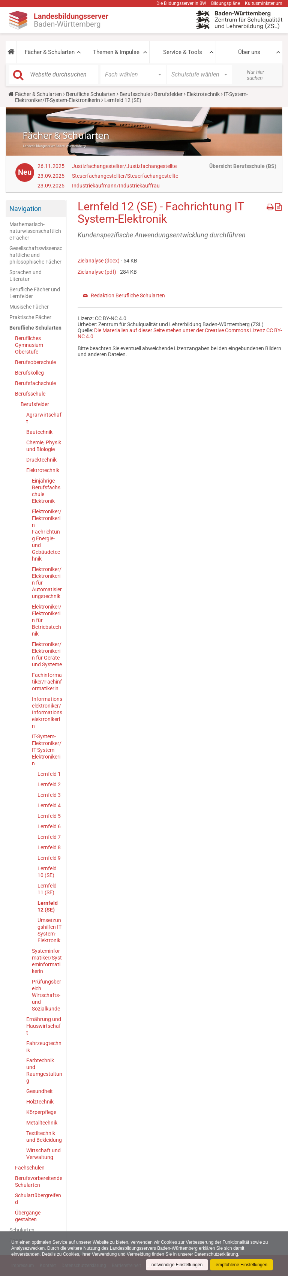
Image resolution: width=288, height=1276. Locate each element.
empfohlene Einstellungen (241, 1264)
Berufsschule (135, 94)
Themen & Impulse (116, 52)
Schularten (21, 1230)
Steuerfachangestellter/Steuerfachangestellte (125, 176)
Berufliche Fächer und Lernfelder (34, 292)
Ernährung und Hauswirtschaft (43, 1026)
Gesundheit (39, 1091)
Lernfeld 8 (49, 847)
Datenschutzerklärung (217, 1254)
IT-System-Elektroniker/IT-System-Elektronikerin (47, 749)
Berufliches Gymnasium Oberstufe (29, 345)
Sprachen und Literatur (25, 275)
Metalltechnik (41, 1123)
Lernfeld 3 (49, 795)
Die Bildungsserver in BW (181, 3)
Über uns (249, 52)
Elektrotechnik (203, 94)
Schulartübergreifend (38, 1198)
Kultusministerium (263, 3)
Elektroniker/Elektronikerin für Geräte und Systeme (47, 654)
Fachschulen (30, 1168)
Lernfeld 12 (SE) (48, 906)
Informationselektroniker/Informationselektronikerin (47, 712)
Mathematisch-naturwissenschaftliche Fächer (35, 231)
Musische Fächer (29, 307)
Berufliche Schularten (91, 94)
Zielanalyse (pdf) (97, 272)
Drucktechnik (41, 460)
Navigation (25, 209)
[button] (11, 52)
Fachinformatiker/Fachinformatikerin (47, 681)
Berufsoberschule (35, 362)
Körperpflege (41, 1112)
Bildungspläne (225, 3)
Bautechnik (39, 432)
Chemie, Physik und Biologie (43, 445)
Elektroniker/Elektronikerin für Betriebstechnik (47, 620)
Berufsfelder (168, 94)
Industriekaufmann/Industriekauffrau (116, 186)
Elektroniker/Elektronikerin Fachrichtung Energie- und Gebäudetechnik (47, 535)
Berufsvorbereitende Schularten (38, 1181)
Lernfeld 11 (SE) (47, 889)
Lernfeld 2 (49, 784)
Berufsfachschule (35, 383)
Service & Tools (182, 52)
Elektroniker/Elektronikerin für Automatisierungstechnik (47, 582)
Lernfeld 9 (49, 858)
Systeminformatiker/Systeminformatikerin (47, 961)
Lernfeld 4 (49, 805)
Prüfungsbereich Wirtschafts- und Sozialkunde (46, 995)
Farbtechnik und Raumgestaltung (44, 1070)
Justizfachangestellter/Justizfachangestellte (124, 166)
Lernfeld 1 (49, 774)
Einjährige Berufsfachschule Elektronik (46, 491)
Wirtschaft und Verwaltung (43, 1153)
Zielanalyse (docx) (99, 261)
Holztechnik (40, 1102)
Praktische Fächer (30, 317)
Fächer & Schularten (50, 52)
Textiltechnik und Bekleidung (44, 1136)
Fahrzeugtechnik (44, 1046)
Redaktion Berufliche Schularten (128, 295)
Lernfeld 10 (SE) (47, 871)
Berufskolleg (29, 373)
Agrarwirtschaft (44, 418)
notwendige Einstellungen (176, 1264)
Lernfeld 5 (49, 816)
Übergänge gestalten (27, 1216)
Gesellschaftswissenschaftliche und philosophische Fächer (35, 255)
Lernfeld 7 (49, 837)
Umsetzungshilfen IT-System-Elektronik (50, 930)
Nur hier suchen (255, 75)
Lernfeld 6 (49, 826)
